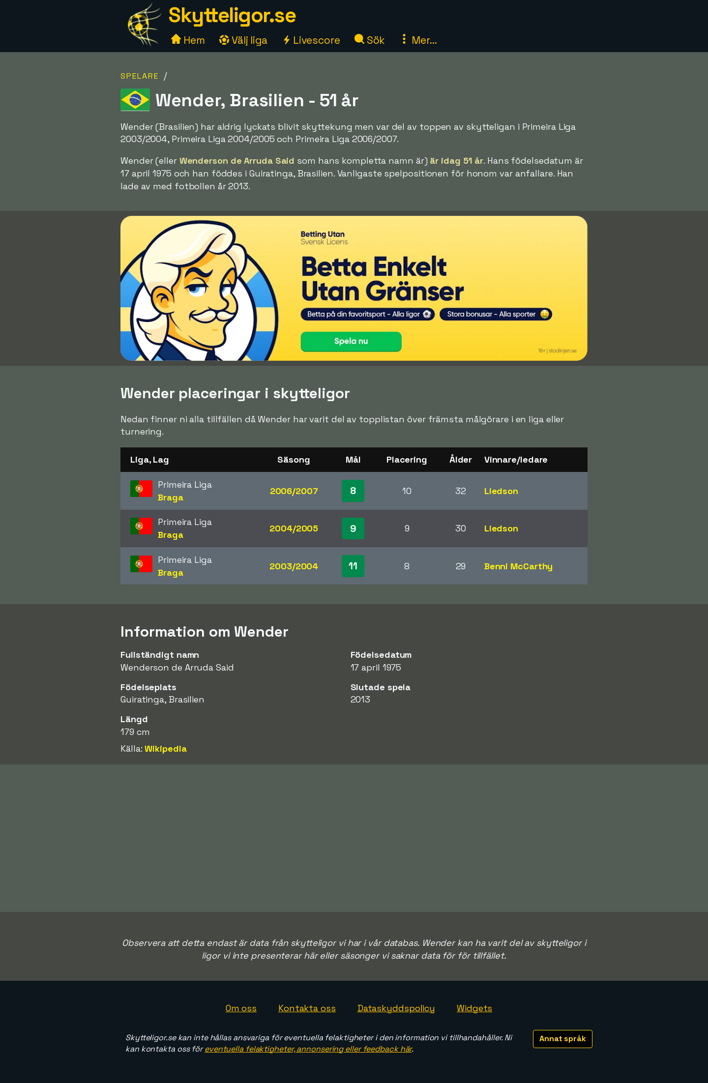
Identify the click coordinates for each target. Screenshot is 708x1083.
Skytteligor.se (232, 15)
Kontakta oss (307, 1008)
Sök (369, 40)
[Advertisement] (354, 838)
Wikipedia (165, 748)
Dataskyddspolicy (396, 1008)
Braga (170, 497)
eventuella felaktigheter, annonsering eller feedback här (308, 1049)
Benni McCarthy (518, 566)
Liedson (501, 491)
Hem (188, 40)
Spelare (139, 76)
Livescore (311, 40)
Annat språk (562, 1038)
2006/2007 (294, 491)
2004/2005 (293, 528)
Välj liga (243, 40)
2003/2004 (293, 566)
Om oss (241, 1008)
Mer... (418, 40)
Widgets (474, 1008)
